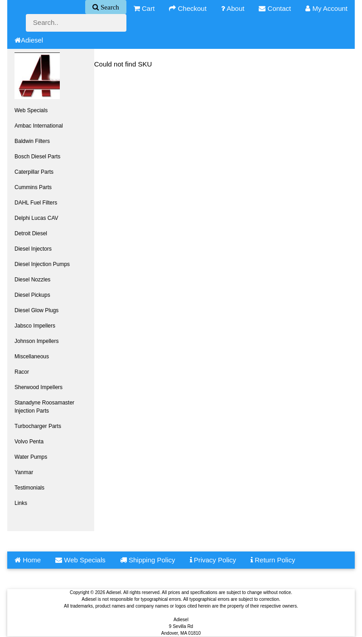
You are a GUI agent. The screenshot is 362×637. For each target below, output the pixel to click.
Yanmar (23, 472)
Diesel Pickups (32, 295)
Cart (144, 8)
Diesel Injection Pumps (42, 264)
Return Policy (273, 560)
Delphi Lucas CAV (36, 218)
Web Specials (31, 110)
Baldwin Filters (32, 141)
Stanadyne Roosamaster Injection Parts (44, 406)
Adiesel (28, 40)
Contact (275, 8)
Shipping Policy (147, 560)
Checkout (188, 8)
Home (27, 560)
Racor (21, 372)
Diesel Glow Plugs (36, 310)
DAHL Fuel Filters (35, 203)
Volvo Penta (28, 441)
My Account (326, 8)
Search (109, 7)
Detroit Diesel (30, 233)
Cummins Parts (33, 187)
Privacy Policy (213, 560)
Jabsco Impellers (34, 326)
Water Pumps (30, 457)
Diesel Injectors (33, 249)
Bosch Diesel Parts (37, 156)
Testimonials (29, 488)
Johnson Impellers (36, 341)
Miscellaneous (31, 356)
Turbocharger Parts (37, 426)
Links (20, 503)
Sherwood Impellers (38, 387)
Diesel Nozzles (32, 279)
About (233, 8)
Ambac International (38, 126)
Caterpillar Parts (33, 172)
